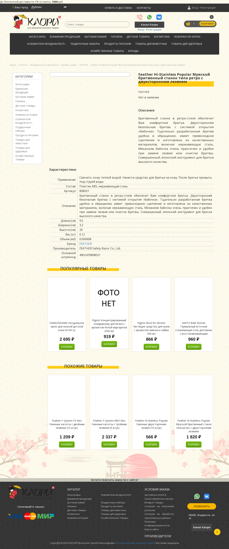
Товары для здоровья (186, 43)
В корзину (207, 23)
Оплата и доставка (118, 7)
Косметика (162, 36)
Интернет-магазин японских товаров (135, 543)
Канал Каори (149, 24)
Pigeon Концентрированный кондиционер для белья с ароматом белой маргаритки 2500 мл (109, 326)
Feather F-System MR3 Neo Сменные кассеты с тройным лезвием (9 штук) (109, 424)
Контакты (144, 7)
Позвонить (202, 506)
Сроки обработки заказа (159, 498)
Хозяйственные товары (107, 51)
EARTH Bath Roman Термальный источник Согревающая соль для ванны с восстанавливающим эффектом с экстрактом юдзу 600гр (193, 331)
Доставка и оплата (155, 494)
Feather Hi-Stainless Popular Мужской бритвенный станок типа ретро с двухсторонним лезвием (194, 426)
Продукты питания (117, 43)
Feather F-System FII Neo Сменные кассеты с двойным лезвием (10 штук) (66, 424)
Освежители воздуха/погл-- (46, 43)
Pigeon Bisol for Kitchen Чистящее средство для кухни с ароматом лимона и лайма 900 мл (151, 328)
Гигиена (116, 36)
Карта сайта (152, 529)
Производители (158, 536)
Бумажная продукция (65, 36)
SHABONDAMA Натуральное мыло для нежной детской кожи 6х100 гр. (66, 326)
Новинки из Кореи (187, 36)
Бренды (133, 51)
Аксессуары (37, 36)
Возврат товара (154, 502)
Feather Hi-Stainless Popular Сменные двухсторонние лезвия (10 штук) (151, 424)
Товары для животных (151, 43)
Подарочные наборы (85, 43)
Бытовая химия (95, 36)
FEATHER (85, 244)
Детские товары (138, 36)
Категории (24, 77)
